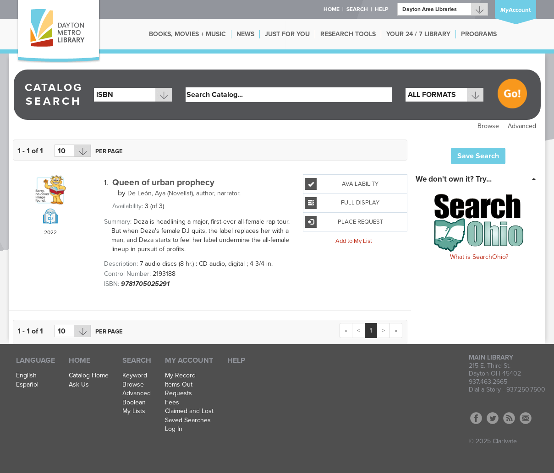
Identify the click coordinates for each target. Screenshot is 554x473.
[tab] (478, 178)
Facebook (476, 418)
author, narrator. (184, 193)
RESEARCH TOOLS (348, 34)
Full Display (342, 203)
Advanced (522, 126)
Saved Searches (188, 420)
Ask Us (79, 384)
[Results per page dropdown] (73, 151)
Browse (488, 126)
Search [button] (357, 9)
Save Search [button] (478, 156)
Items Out (178, 384)
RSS (509, 418)
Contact (525, 418)
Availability (341, 184)
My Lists (133, 411)
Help (236, 360)
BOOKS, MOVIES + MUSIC (187, 34)
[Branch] (442, 9)
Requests (178, 393)
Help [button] (381, 9)
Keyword (134, 375)
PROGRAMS (479, 34)
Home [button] (332, 9)
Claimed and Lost (189, 411)
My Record (180, 375)
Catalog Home (89, 375)
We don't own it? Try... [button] (454, 179)
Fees (172, 402)
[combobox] (133, 95)
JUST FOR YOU (287, 34)
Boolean (134, 402)
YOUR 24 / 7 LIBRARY (418, 34)
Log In (173, 429)
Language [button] (35, 360)
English (26, 375)
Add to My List (353, 241)
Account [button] (515, 10)
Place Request (344, 222)
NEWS (245, 34)
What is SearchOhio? (479, 257)
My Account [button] (189, 360)
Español (27, 384)
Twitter (492, 418)
